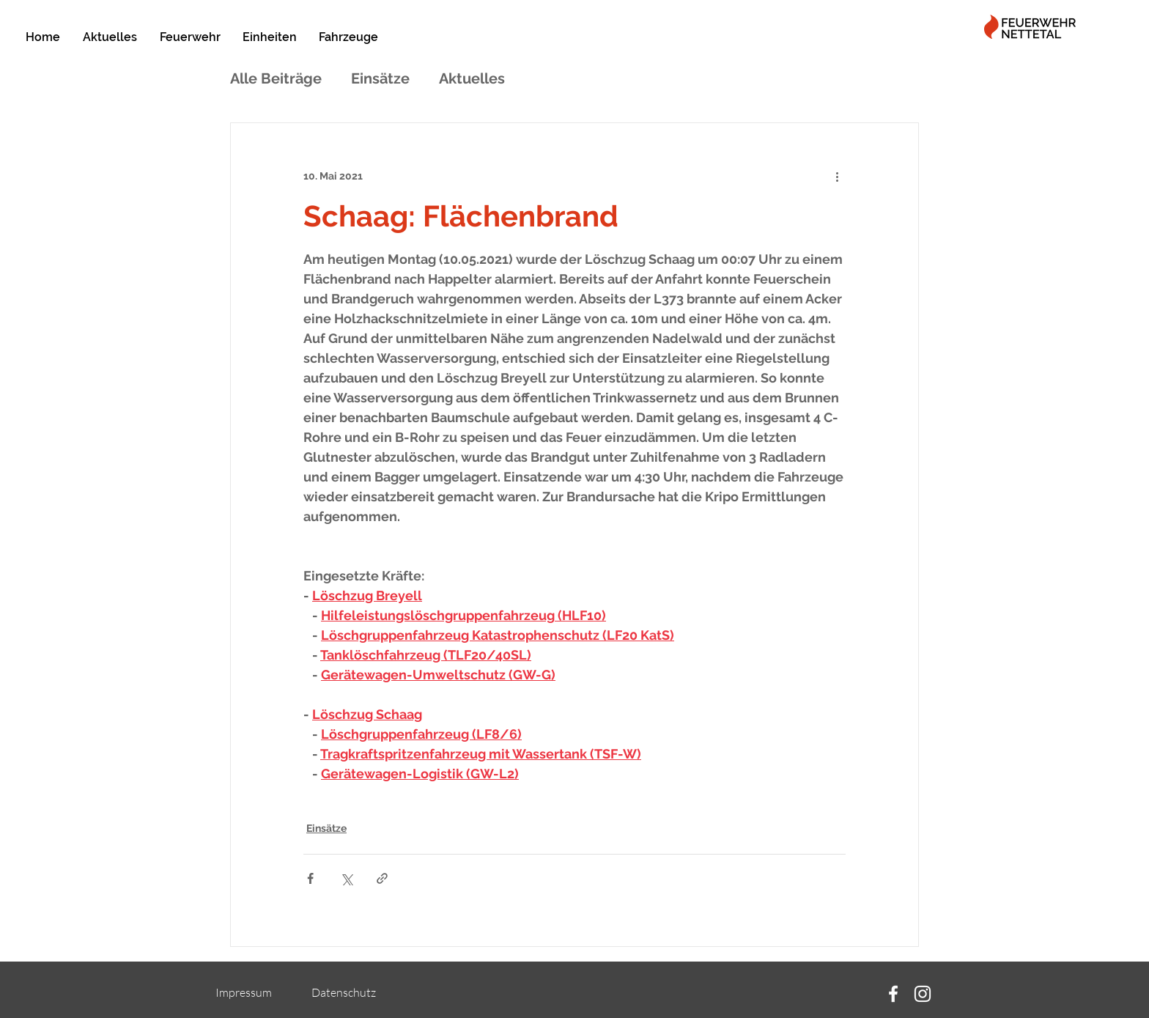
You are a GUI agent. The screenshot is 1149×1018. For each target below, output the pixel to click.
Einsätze (380, 78)
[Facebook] (893, 994)
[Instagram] (923, 994)
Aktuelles (472, 78)
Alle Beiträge (276, 78)
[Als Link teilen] (382, 878)
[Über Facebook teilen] (310, 878)
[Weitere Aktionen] (837, 176)
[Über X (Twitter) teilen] (346, 878)
